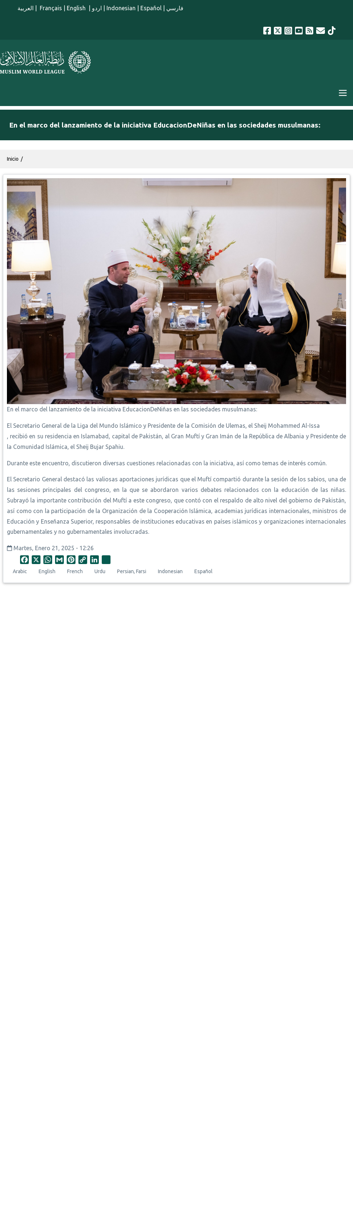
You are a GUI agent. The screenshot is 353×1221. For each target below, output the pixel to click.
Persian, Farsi (131, 571)
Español (151, 8)
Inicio (13, 159)
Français (50, 8)
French (75, 571)
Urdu (99, 571)
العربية (26, 8)
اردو (97, 8)
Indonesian (121, 8)
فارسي (174, 8)
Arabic (20, 571)
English (77, 8)
